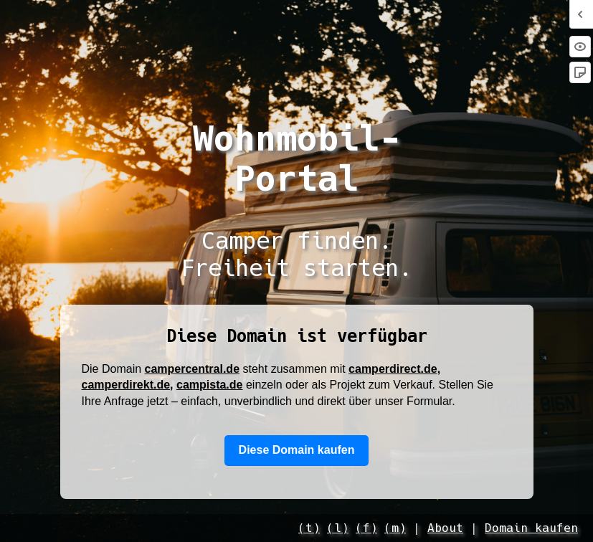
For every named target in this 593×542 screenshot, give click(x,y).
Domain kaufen (531, 528)
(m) (395, 528)
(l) (337, 528)
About (445, 528)
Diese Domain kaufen (297, 450)
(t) (309, 528)
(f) (366, 528)
